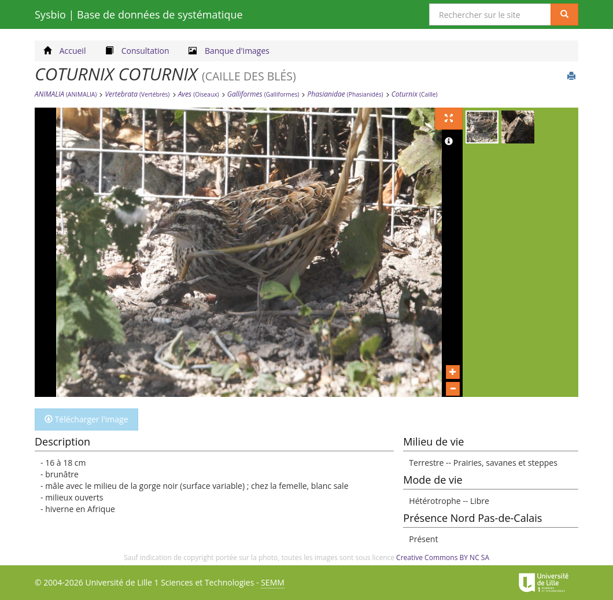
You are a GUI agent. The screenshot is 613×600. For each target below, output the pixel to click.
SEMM (273, 582)
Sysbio (139, 14)
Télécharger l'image (86, 419)
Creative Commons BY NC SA (442, 557)
